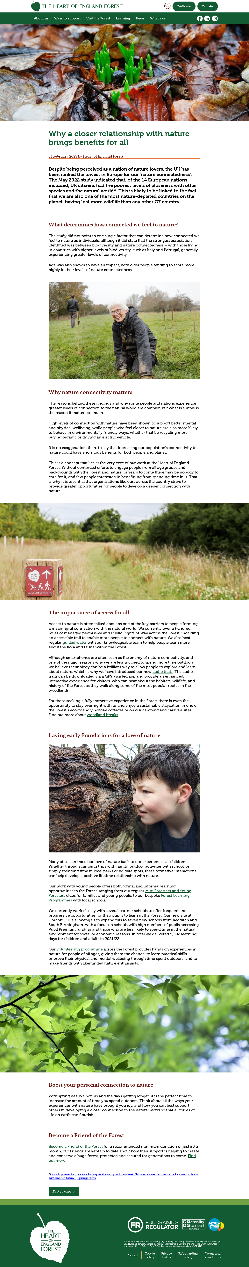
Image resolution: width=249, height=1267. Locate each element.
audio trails (163, 671)
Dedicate (184, 6)
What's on (158, 18)
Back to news (62, 1191)
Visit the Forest (98, 18)
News (140, 18)
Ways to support (67, 18)
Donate (207, 6)
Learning (123, 18)
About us (41, 18)
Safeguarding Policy (188, 1255)
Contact (133, 1255)
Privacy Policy (166, 1255)
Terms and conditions (213, 1255)
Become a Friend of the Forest (76, 1146)
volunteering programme (80, 949)
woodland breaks (102, 714)
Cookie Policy (150, 1255)
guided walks (75, 642)
